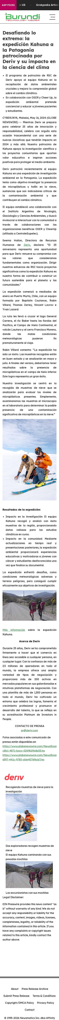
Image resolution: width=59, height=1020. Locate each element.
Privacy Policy (45, 1002)
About (14, 988)
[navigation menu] (52, 17)
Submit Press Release (16, 995)
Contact (29, 1009)
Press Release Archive (35, 988)
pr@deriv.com (29, 730)
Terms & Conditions (44, 995)
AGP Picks (8, 5)
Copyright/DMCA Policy (19, 1002)
